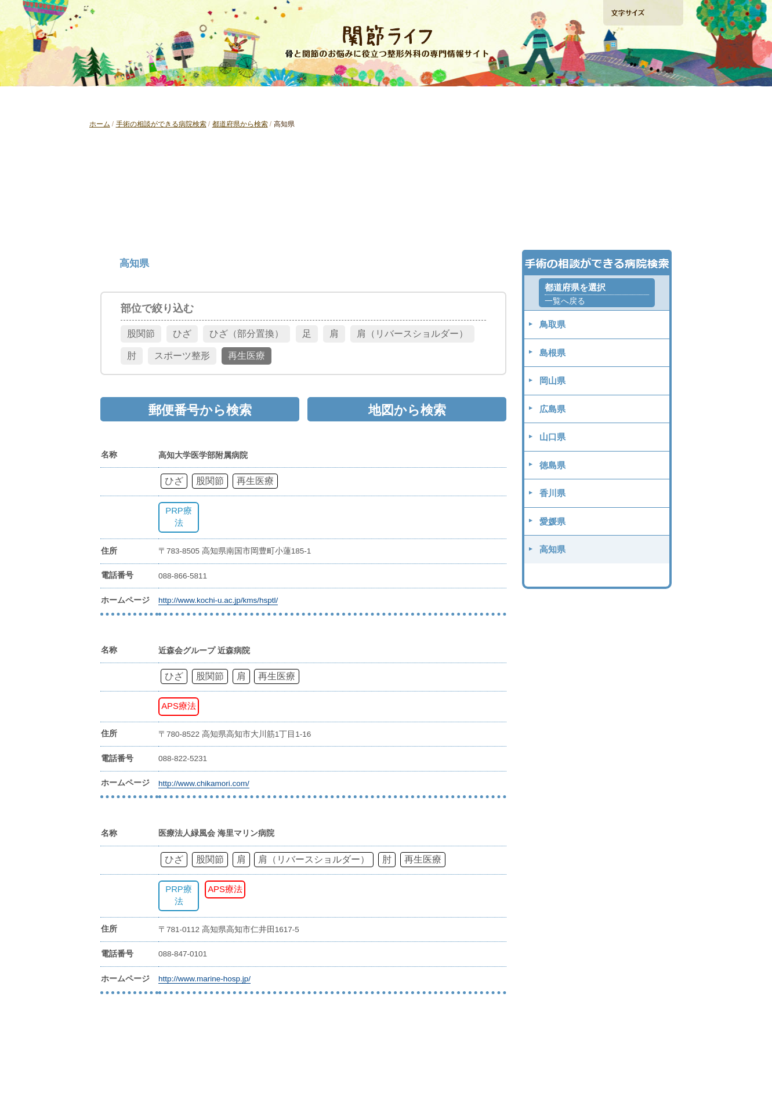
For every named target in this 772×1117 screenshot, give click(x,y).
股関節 (141, 334)
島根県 (552, 353)
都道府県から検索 (240, 124)
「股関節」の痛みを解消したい (267, 100)
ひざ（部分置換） (246, 334)
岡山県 (552, 380)
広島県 (552, 409)
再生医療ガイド (503, 100)
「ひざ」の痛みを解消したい (148, 100)
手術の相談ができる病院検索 (642, 74)
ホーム (99, 124)
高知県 (552, 549)
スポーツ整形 (182, 356)
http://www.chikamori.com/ (203, 783)
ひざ (182, 334)
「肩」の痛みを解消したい (386, 100)
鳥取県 (552, 324)
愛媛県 (552, 521)
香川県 (552, 493)
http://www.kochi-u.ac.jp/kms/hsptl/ (218, 600)
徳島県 (552, 465)
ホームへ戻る (124, 12)
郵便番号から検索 (386, 217)
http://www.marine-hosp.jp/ (204, 978)
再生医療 (246, 356)
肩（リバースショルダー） (412, 334)
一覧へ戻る (565, 301)
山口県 (552, 437)
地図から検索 (577, 217)
